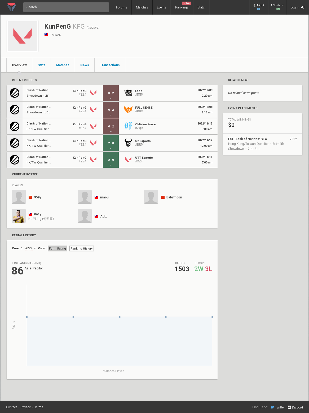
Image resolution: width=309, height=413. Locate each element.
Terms (38, 407)
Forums (121, 7)
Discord (295, 407)
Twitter (278, 407)
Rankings (183, 5)
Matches (142, 7)
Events (161, 7)
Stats (201, 7)
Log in (297, 7)
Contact (11, 407)
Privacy (26, 407)
